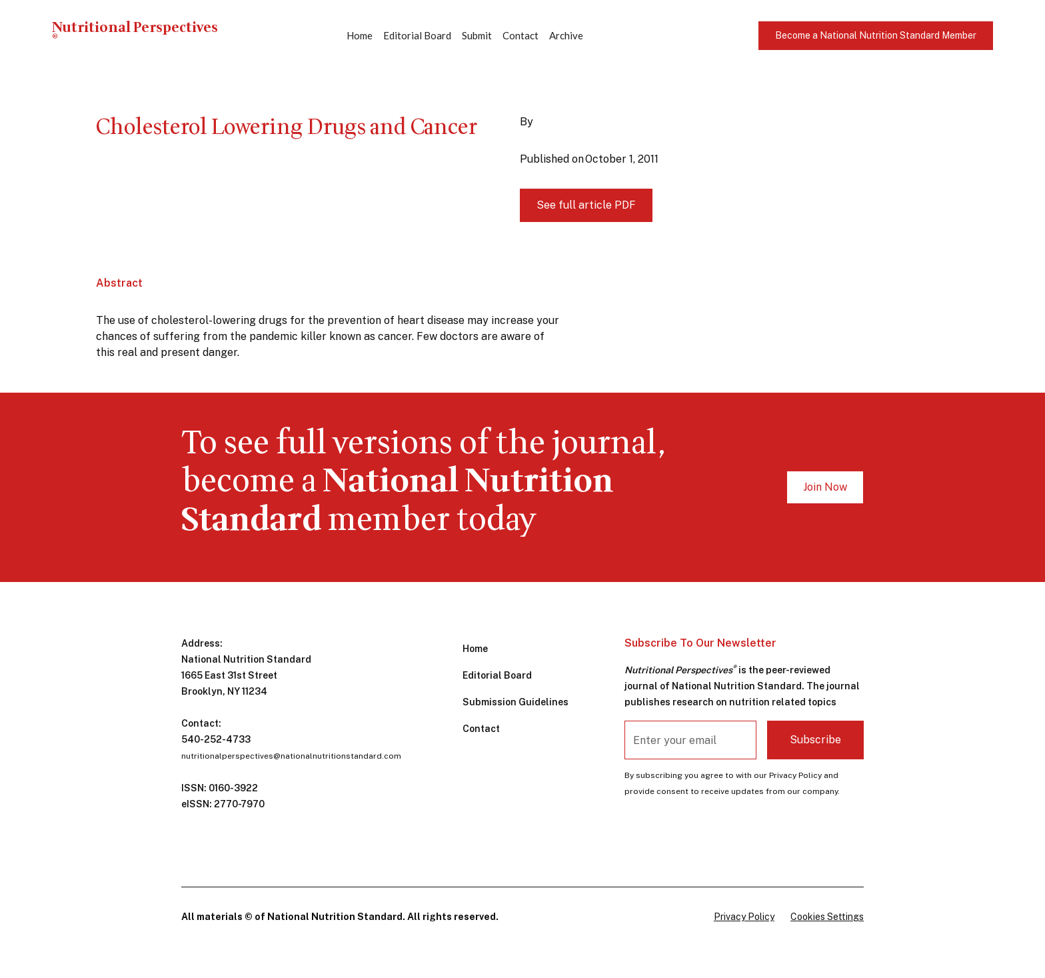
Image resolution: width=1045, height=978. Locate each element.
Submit (477, 35)
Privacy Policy (744, 916)
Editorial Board (417, 35)
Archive (566, 35)
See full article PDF (586, 205)
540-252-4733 (216, 739)
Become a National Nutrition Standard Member (875, 35)
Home (360, 35)
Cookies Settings (827, 916)
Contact (520, 35)
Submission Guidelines (515, 702)
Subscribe (815, 739)
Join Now (825, 487)
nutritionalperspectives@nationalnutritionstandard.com (291, 756)
